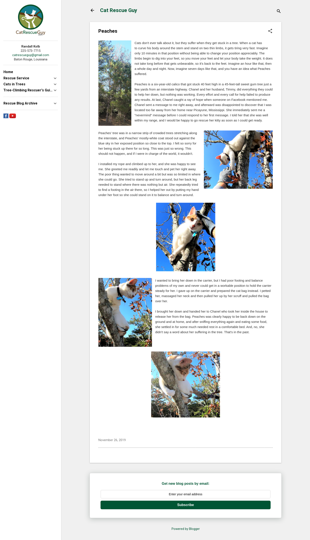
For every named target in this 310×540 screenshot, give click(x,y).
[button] (270, 31)
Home (8, 72)
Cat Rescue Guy (118, 10)
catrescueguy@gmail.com (30, 55)
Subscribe (185, 505)
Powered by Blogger (186, 529)
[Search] (278, 11)
